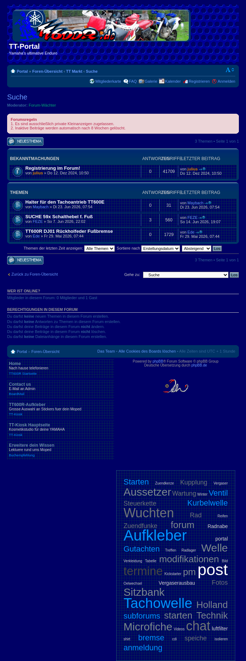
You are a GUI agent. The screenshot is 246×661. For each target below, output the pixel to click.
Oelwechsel (133, 583)
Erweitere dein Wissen (60, 450)
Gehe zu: (132, 274)
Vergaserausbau (177, 583)
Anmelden (226, 81)
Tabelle (151, 561)
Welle (214, 548)
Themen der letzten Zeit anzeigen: (69, 248)
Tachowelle (158, 603)
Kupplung (193, 482)
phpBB (158, 361)
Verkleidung (133, 561)
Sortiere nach (148, 248)
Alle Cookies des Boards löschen (147, 351)
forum (182, 524)
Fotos (220, 582)
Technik (212, 615)
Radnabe (217, 526)
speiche (196, 638)
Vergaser (221, 483)
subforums (142, 615)
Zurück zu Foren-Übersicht (34, 274)
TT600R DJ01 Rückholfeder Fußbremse (69, 231)
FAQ (133, 81)
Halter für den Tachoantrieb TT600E (64, 202)
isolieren (221, 639)
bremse (151, 637)
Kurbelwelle (207, 502)
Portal (22, 71)
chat (198, 626)
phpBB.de (199, 365)
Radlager (188, 550)
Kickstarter (172, 574)
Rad (196, 515)
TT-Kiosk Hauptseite (60, 429)
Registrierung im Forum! (52, 168)
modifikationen (189, 559)
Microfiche (148, 626)
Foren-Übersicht (47, 71)
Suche (92, 71)
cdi (174, 639)
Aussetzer (147, 492)
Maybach (41, 207)
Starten (136, 481)
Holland (212, 604)
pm (189, 572)
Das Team (106, 351)
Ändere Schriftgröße (230, 70)
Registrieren (199, 81)
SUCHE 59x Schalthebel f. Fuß (59, 216)
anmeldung (143, 647)
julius (38, 173)
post (213, 569)
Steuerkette (140, 503)
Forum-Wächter (42, 105)
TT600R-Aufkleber (60, 409)
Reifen (222, 516)
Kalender (173, 81)
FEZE (38, 221)
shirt (127, 639)
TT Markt (74, 71)
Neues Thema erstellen (25, 141)
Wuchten (149, 513)
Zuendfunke (141, 525)
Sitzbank (144, 592)
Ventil (218, 492)
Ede (36, 236)
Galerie (151, 81)
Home (60, 368)
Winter (202, 494)
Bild (225, 561)
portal (221, 539)
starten (178, 615)
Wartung (184, 493)
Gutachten (142, 548)
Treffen (170, 550)
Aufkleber (155, 535)
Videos (179, 629)
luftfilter (220, 628)
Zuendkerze (164, 483)
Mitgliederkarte (108, 81)
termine (143, 571)
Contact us (60, 389)
